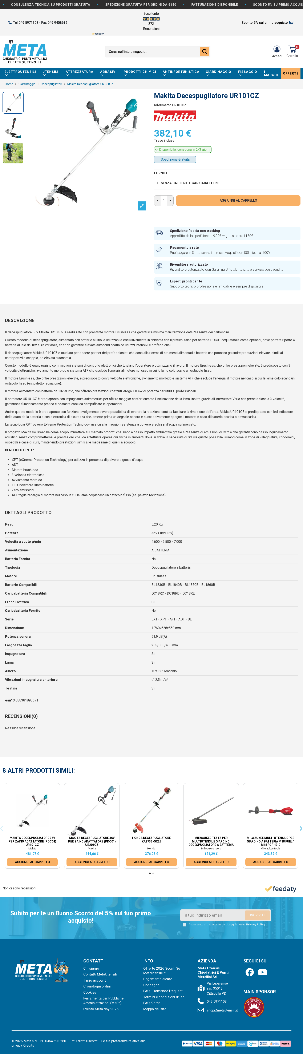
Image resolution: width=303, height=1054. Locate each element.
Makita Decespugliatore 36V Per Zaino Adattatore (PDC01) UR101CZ (32, 841)
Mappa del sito (154, 1009)
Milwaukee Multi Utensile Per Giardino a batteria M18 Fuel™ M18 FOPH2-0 (270, 841)
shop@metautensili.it (222, 1010)
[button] (150, 873)
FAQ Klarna (152, 1003)
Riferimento (162, 105)
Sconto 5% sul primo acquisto (265, 23)
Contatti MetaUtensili (100, 974)
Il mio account (94, 980)
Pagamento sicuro (157, 979)
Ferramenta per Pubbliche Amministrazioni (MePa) (103, 1000)
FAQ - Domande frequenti (163, 991)
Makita (32, 848)
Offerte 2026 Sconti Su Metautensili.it (161, 970)
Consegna (151, 985)
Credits (28, 1045)
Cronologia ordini (97, 986)
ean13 (10, 700)
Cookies (89, 992)
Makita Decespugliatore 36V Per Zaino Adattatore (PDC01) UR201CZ (92, 841)
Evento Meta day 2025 (101, 1009)
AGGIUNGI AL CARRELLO (238, 200)
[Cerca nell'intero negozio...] (204, 52)
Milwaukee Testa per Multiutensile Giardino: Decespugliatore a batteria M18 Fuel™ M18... (211, 843)
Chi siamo (91, 968)
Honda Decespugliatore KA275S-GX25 (151, 839)
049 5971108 (217, 1001)
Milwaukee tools (211, 848)
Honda (151, 848)
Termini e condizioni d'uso (164, 997)
